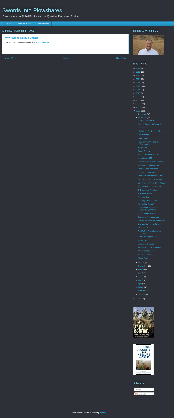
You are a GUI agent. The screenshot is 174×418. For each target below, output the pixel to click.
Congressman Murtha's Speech (150, 162)
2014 (138, 79)
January (141, 294)
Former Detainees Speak (148, 155)
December (142, 114)
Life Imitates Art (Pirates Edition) (151, 131)
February (142, 291)
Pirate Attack (143, 228)
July (140, 273)
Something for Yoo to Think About (151, 183)
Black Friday (143, 138)
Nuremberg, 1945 (145, 158)
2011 (138, 90)
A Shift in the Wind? (145, 251)
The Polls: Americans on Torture (150, 176)
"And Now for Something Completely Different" (147, 209)
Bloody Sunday (144, 151)
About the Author (24, 24)
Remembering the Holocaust (149, 247)
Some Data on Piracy (146, 213)
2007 (138, 104)
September (143, 266)
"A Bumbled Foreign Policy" (149, 165)
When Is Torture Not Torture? (149, 124)
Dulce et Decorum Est (146, 120)
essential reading (42, 42)
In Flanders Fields (145, 193)
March (141, 287)
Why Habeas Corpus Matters (149, 186)
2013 (138, 83)
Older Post (121, 58)
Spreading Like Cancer (147, 172)
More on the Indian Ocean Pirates (151, 220)
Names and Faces (145, 254)
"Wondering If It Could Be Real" (150, 179)
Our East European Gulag (148, 237)
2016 (138, 72)
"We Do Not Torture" (146, 204)
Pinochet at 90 (143, 135)
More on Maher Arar (146, 244)
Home (9, 24)
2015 (138, 75)
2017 (138, 68)
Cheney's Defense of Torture (149, 224)
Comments (140, 394)
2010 (138, 93)
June (140, 277)
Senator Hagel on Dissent (148, 169)
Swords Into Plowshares (32, 10)
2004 (138, 299)
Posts (138, 390)
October (141, 262)
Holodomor (142, 128)
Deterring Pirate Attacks (147, 201)
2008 (138, 100)
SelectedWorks (43, 24)
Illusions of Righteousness (148, 217)
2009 (138, 97)
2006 (138, 107)
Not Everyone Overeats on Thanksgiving (148, 143)
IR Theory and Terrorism (147, 190)
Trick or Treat (143, 258)
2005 (138, 111)
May (140, 280)
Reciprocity (142, 147)
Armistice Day (143, 197)
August (141, 269)
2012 (138, 86)
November (142, 117)
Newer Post (10, 58)
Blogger (103, 412)
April (140, 284)
